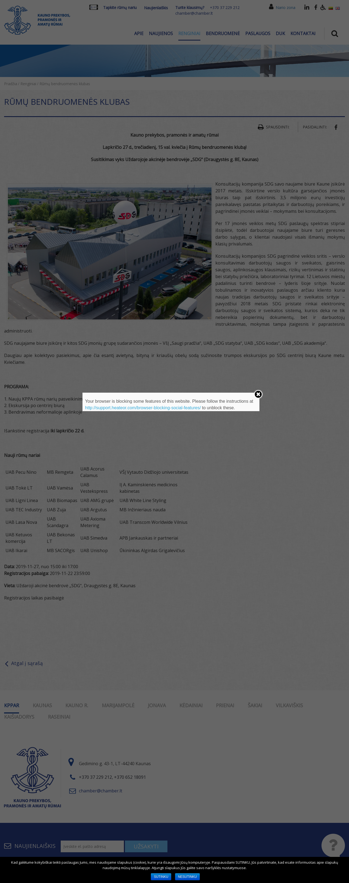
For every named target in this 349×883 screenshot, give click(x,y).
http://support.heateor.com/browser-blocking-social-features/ (143, 407)
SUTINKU (161, 877)
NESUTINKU (187, 877)
